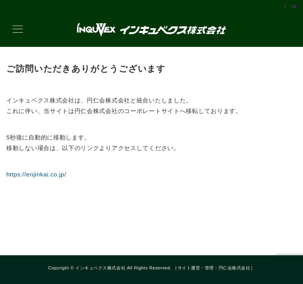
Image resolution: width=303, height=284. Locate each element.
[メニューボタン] (17, 30)
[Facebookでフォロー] (285, 6)
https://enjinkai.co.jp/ (36, 174)
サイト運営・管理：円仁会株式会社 (214, 267)
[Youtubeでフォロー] (294, 6)
